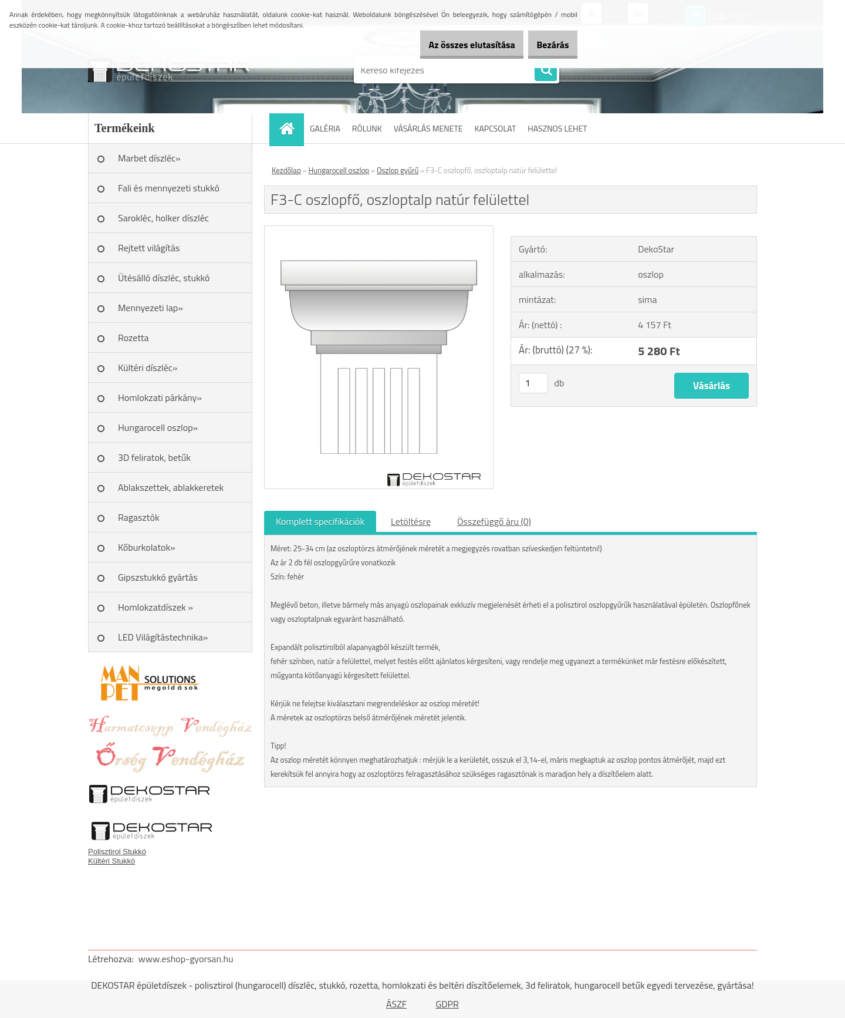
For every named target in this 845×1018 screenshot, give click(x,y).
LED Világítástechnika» (163, 637)
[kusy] (533, 383)
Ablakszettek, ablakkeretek (171, 487)
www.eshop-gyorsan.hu (186, 959)
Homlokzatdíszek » (155, 607)
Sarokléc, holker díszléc (163, 218)
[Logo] (168, 70)
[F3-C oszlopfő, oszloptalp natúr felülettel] (379, 231)
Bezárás (546, 45)
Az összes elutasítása (453, 45)
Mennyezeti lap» (150, 308)
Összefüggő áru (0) (494, 521)
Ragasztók (139, 517)
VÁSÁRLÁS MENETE (428, 128)
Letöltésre (411, 521)
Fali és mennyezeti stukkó (168, 188)
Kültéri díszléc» (147, 367)
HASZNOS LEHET (557, 128)
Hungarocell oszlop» (158, 427)
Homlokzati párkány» (160, 397)
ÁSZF (396, 1004)
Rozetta (133, 338)
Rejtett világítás (149, 248)
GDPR (447, 1004)
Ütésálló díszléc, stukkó (163, 278)
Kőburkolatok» (146, 547)
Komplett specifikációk (320, 521)
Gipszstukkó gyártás (158, 577)
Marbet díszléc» (149, 158)
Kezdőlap (286, 170)
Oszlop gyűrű (397, 170)
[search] (545, 70)
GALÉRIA (325, 128)
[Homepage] (290, 128)
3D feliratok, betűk (154, 457)
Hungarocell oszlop (339, 170)
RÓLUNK (367, 128)
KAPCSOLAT (495, 128)
